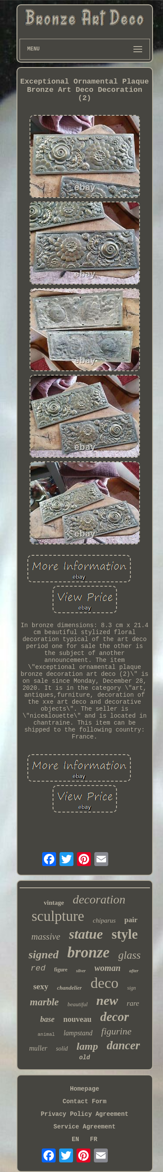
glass (129, 955)
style (125, 934)
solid (62, 1048)
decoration (99, 899)
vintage (54, 902)
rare (133, 1003)
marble (44, 1002)
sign (131, 988)
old (84, 1057)
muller (38, 1048)
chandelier (69, 987)
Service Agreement (84, 1126)
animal (46, 1034)
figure (60, 970)
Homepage (84, 1088)
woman (107, 968)
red (37, 968)
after (133, 970)
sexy (40, 986)
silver (81, 970)
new (107, 1000)
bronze (88, 952)
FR (93, 1139)
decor (114, 1017)
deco (104, 983)
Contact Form (84, 1101)
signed (44, 954)
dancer (123, 1045)
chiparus (104, 920)
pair (130, 920)
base (47, 1019)
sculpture (58, 916)
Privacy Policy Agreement (85, 1114)
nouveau (77, 1019)
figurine (116, 1031)
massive (45, 936)
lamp (87, 1046)
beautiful (77, 1004)
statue (86, 934)
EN (75, 1139)
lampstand (78, 1033)
